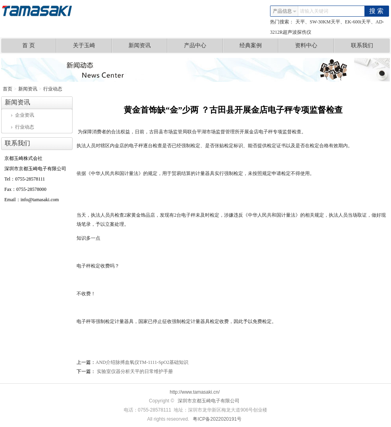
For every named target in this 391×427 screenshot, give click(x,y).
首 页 (39, 45)
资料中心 (314, 45)
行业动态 (52, 89)
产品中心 (203, 45)
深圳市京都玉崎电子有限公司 (209, 401)
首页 (7, 89)
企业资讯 (22, 115)
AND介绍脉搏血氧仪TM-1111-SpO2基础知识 (142, 362)
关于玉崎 (92, 45)
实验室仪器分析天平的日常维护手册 (134, 371)
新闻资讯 (148, 45)
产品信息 (285, 11)
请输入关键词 (314, 11)
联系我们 (362, 45)
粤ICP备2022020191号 (217, 419)
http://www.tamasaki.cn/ (195, 392)
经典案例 (259, 45)
